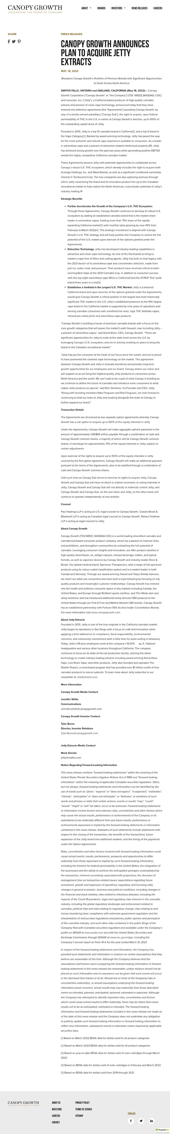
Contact (56, 1122)
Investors (57, 1109)
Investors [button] (116, 8)
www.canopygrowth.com (105, 612)
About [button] (85, 8)
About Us (56, 1102)
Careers (157, 8)
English (131, 1113)
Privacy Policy (82, 1102)
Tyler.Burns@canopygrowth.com (79, 733)
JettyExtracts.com (87, 677)
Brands (101, 8)
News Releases (139, 8)
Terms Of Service (83, 1109)
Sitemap (79, 1115)
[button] (162, 1131)
